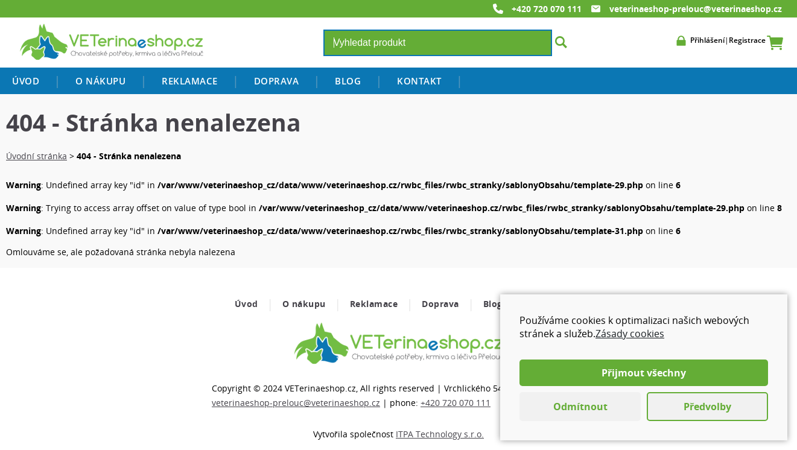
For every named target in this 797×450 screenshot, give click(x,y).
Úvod (25, 81)
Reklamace (190, 81)
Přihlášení (707, 40)
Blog (348, 81)
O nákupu (100, 81)
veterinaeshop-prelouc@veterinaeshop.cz (695, 8)
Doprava (276, 81)
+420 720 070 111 (547, 8)
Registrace (747, 40)
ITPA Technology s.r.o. (440, 434)
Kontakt (419, 81)
